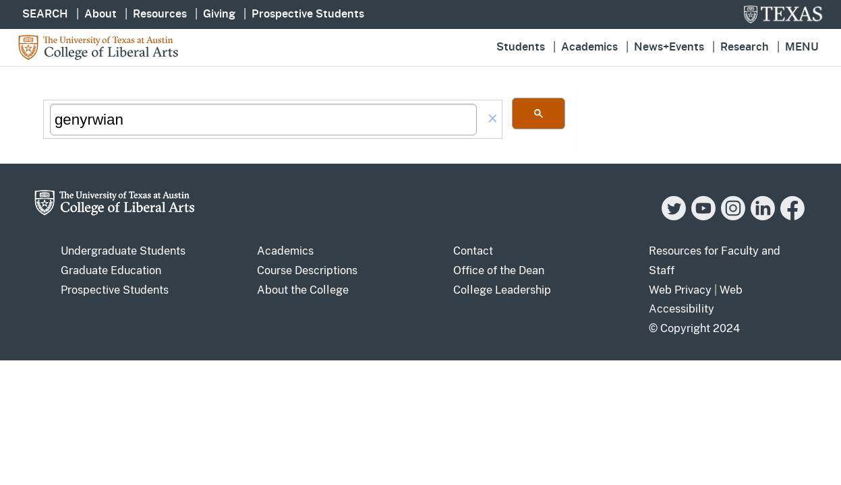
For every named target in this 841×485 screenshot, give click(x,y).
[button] (492, 119)
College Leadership (502, 290)
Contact (473, 251)
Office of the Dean (498, 270)
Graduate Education (111, 270)
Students (520, 47)
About (100, 14)
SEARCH (45, 14)
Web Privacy (680, 290)
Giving (219, 14)
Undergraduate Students (123, 251)
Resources (160, 14)
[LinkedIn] (763, 216)
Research (744, 47)
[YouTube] (703, 216)
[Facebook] (792, 216)
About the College (303, 290)
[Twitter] (674, 216)
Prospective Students (308, 14)
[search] (263, 120)
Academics (589, 47)
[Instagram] (733, 216)
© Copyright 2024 (694, 328)
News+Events (669, 47)
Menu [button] (802, 47)
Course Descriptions (307, 270)
